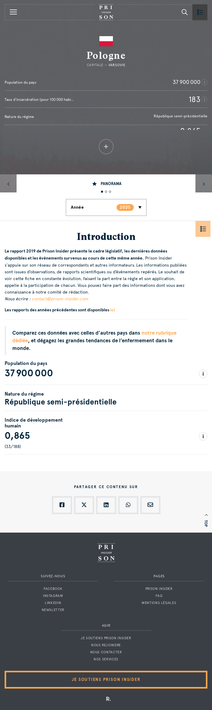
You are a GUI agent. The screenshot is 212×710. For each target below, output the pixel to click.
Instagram (53, 596)
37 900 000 (186, 82)
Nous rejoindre (106, 645)
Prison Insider (159, 589)
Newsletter (53, 610)
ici (112, 310)
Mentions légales (159, 603)
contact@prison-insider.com (60, 298)
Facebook (53, 589)
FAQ (159, 596)
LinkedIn (53, 603)
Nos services (106, 659)
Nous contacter (106, 652)
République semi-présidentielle (180, 116)
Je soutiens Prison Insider (106, 638)
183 (194, 99)
